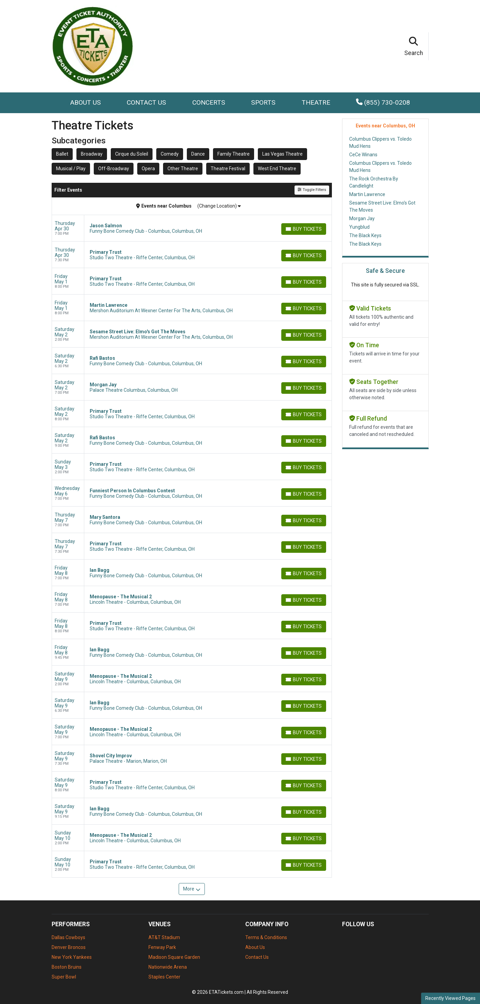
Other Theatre (182, 168)
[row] (192, 228)
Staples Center (164, 977)
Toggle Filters (312, 190)
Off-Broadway (113, 168)
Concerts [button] (208, 102)
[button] (414, 46)
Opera (148, 168)
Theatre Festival (228, 168)
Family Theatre (233, 154)
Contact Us (146, 102)
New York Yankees (72, 957)
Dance (198, 154)
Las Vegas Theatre (282, 154)
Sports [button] (263, 102)
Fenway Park (162, 947)
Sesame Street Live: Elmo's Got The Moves (382, 206)
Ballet (62, 154)
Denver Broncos (69, 947)
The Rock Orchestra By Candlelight (373, 182)
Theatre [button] (316, 102)
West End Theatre (277, 168)
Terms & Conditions (266, 937)
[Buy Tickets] (303, 229)
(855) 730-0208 (383, 102)
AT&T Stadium (164, 937)
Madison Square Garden (174, 957)
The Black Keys (365, 235)
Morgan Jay (362, 218)
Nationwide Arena (167, 967)
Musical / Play (71, 168)
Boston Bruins (67, 967)
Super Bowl (64, 977)
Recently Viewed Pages (450, 998)
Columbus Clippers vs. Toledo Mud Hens (380, 142)
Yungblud (359, 227)
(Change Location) (219, 206)
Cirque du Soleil (131, 154)
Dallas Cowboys (68, 937)
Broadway (92, 154)
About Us (85, 102)
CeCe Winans (363, 154)
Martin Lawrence (367, 194)
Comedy (170, 154)
